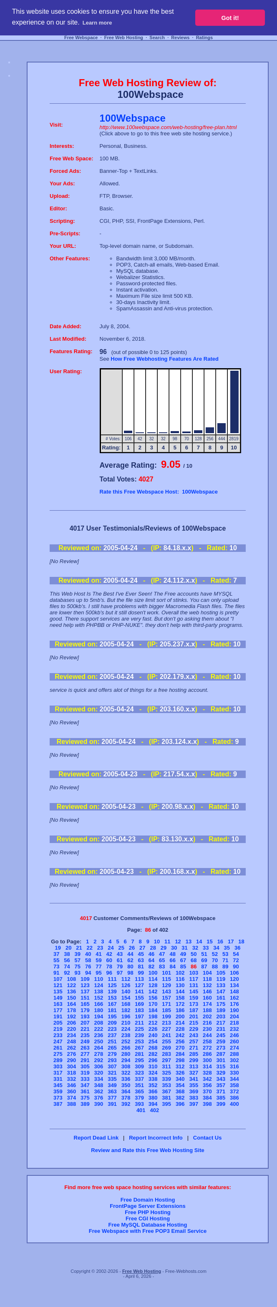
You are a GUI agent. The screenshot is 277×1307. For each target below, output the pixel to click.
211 (139, 1023)
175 (221, 1004)
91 (56, 973)
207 (85, 1023)
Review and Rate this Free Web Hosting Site (147, 1150)
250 (98, 1041)
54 (236, 954)
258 (207, 1041)
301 (221, 1060)
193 (85, 1016)
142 (153, 991)
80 (130, 966)
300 (207, 1060)
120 (234, 979)
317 (58, 1073)
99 (141, 973)
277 (85, 1054)
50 (193, 954)
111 (112, 979)
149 (58, 998)
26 (132, 948)
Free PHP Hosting (148, 1212)
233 (58, 1035)
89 (225, 966)
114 (153, 979)
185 (166, 1010)
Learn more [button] (97, 23)
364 (126, 1091)
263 (85, 1048)
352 (153, 1085)
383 (193, 1098)
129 (166, 985)
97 (120, 973)
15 (209, 941)
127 (139, 985)
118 (207, 979)
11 (167, 941)
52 (215, 954)
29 (163, 948)
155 (139, 998)
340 (180, 1079)
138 (98, 991)
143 (166, 991)
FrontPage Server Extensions (147, 1206)
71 (225, 960)
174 (207, 1004)
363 (112, 1091)
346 (71, 1085)
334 (98, 1079)
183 (139, 1010)
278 (98, 1054)
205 (58, 1023)
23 (100, 948)
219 (58, 1029)
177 (58, 1010)
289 (58, 1060)
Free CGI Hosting (148, 1218)
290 (71, 1060)
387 (58, 1104)
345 (58, 1085)
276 (71, 1054)
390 (98, 1104)
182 (126, 1010)
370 (207, 1091)
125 (112, 985)
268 (153, 1048)
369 (193, 1091)
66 (172, 960)
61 (120, 960)
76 (88, 966)
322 (126, 1073)
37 (56, 954)
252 (126, 1041)
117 (193, 979)
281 (139, 1054)
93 (78, 973)
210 (126, 1023)
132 (207, 985)
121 (58, 985)
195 (112, 1016)
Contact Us (207, 1138)
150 (71, 998)
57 (78, 960)
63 (141, 960)
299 (193, 1060)
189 (221, 1010)
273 (221, 1048)
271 (193, 1048)
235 (85, 1035)
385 (221, 1098)
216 (207, 1023)
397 (193, 1104)
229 (193, 1029)
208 (98, 1023)
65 (162, 960)
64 (151, 960)
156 (153, 998)
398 (207, 1104)
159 (193, 998)
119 (221, 979)
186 (180, 1010)
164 (71, 1004)
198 (153, 1016)
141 (139, 991)
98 (130, 973)
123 (85, 985)
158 (180, 998)
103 (193, 973)
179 (85, 1010)
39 (78, 954)
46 (151, 954)
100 (153, 973)
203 (221, 1016)
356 (207, 1085)
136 (71, 991)
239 (139, 1035)
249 (85, 1041)
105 (221, 973)
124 (98, 985)
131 (193, 985)
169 (139, 1004)
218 (234, 1023)
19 (58, 948)
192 (71, 1016)
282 (153, 1054)
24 (110, 948)
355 (193, 1085)
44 (130, 954)
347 (85, 1085)
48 (172, 954)
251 (112, 1041)
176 (234, 1004)
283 (166, 1054)
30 (174, 948)
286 (207, 1054)
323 (139, 1073)
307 (112, 1066)
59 (98, 960)
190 (234, 1010)
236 (98, 1035)
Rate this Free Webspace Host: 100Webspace (159, 492)
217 (221, 1023)
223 (112, 1029)
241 (166, 1035)
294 (126, 1060)
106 (234, 973)
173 (193, 1004)
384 (207, 1098)
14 (199, 941)
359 (58, 1091)
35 (227, 948)
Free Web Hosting (123, 37)
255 (166, 1041)
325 (166, 1073)
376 (98, 1098)
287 (221, 1054)
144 (180, 991)
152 (98, 998)
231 (221, 1029)
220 (71, 1029)
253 (139, 1041)
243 (193, 1035)
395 (166, 1104)
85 (183, 966)
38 (67, 954)
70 (215, 960)
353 (166, 1085)
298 (180, 1060)
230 (207, 1029)
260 (234, 1041)
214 (180, 1023)
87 (204, 966)
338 (153, 1079)
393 (139, 1104)
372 (234, 1091)
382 (180, 1098)
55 (56, 960)
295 (139, 1060)
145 (193, 991)
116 (180, 979)
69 (204, 960)
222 (98, 1029)
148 (234, 991)
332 (71, 1079)
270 (180, 1048)
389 (85, 1104)
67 (183, 960)
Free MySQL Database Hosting (147, 1225)
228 (180, 1029)
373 (58, 1098)
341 (193, 1079)
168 (126, 1004)
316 (234, 1066)
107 (58, 979)
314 (207, 1066)
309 (139, 1066)
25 (121, 948)
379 (139, 1098)
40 (88, 954)
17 (231, 941)
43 (120, 954)
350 (126, 1085)
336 (126, 1079)
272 (207, 1048)
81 (141, 966)
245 (221, 1035)
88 (215, 966)
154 (126, 998)
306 (98, 1066)
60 (109, 960)
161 (221, 998)
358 (234, 1085)
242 (180, 1035)
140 (126, 991)
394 (153, 1104)
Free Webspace (81, 37)
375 (85, 1098)
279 (112, 1054)
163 (58, 1004)
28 (153, 948)
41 (98, 954)
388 (71, 1104)
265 (112, 1048)
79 (120, 966)
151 (85, 998)
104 (207, 973)
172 (180, 1004)
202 (207, 1016)
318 (71, 1073)
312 (180, 1066)
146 (207, 991)
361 (85, 1091)
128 (153, 985)
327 (193, 1073)
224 (126, 1029)
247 (58, 1041)
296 (153, 1060)
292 (98, 1060)
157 (166, 998)
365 (139, 1091)
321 (112, 1073)
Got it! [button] (230, 18)
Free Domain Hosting (148, 1200)
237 (112, 1035)
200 (180, 1016)
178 (71, 1010)
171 (166, 1004)
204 (234, 1016)
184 (153, 1010)
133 (221, 985)
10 (157, 941)
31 (184, 948)
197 (139, 1016)
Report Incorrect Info (156, 1138)
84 (172, 966)
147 (221, 991)
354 (180, 1085)
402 (154, 1110)
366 (153, 1091)
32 (195, 948)
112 (126, 979)
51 (204, 954)
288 (234, 1054)
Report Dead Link (96, 1138)
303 (58, 1066)
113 (139, 979)
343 (221, 1079)
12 (178, 941)
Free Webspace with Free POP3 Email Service (147, 1231)
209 (112, 1023)
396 (180, 1104)
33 (206, 948)
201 (193, 1016)
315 (221, 1066)
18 (241, 941)
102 (180, 973)
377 (112, 1098)
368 (180, 1091)
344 (234, 1079)
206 (71, 1023)
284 (180, 1054)
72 (236, 960)
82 (151, 966)
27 (142, 948)
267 (139, 1048)
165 (85, 1004)
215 (193, 1023)
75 (78, 966)
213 (166, 1023)
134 (234, 985)
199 (166, 1016)
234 (71, 1035)
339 (166, 1079)
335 (112, 1079)
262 (71, 1048)
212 (153, 1023)
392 (126, 1104)
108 (71, 979)
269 (166, 1048)
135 (58, 991)
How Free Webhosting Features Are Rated (165, 359)
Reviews (180, 37)
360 (71, 1091)
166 (98, 1004)
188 (207, 1010)
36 (237, 948)
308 (126, 1066)
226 (153, 1029)
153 (112, 998)
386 (234, 1098)
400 (234, 1104)
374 (71, 1098)
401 (141, 1110)
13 (188, 941)
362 (98, 1091)
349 (112, 1085)
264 (98, 1048)
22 (90, 948)
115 (166, 979)
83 (162, 966)
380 (153, 1098)
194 (98, 1016)
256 (180, 1041)
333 (85, 1079)
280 (126, 1054)
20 (68, 948)
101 (166, 973)
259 (221, 1041)
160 (207, 998)
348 (98, 1085)
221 (85, 1029)
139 (112, 991)
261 (58, 1048)
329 (221, 1073)
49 (183, 954)
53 (225, 954)
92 (67, 973)
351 (139, 1085)
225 (139, 1029)
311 (166, 1066)
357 (221, 1085)
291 (85, 1060)
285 (193, 1054)
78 (109, 966)
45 (141, 954)
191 (58, 1016)
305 (85, 1066)
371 (221, 1091)
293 (112, 1060)
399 (221, 1104)
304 (71, 1066)
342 (207, 1079)
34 (216, 948)
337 (139, 1079)
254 (153, 1041)
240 (153, 1035)
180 (98, 1010)
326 (180, 1073)
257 (193, 1041)
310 (153, 1066)
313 (193, 1066)
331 (58, 1079)
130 (180, 985)
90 (236, 966)
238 (126, 1035)
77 (98, 966)
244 (207, 1035)
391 (112, 1104)
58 (88, 960)
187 (193, 1010)
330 (234, 1073)
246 (234, 1035)
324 (153, 1073)
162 (234, 998)
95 (98, 973)
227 (166, 1029)
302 (234, 1060)
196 (126, 1016)
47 (162, 954)
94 (88, 973)
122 (71, 985)
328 (207, 1073)
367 (166, 1091)
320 (98, 1073)
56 (67, 960)
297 (166, 1060)
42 (109, 954)
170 (153, 1004)
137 (85, 991)
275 (58, 1054)
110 (98, 979)
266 (126, 1048)
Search (157, 37)
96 (109, 973)
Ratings (204, 37)
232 (234, 1029)
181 (112, 1010)
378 (126, 1098)
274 (234, 1048)
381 (166, 1098)
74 (67, 966)
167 (112, 1004)
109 (85, 979)
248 (71, 1041)
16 (220, 941)
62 (130, 960)
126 (126, 985)
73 (56, 966)
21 (79, 948)
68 (193, 960)
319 (85, 1073)
